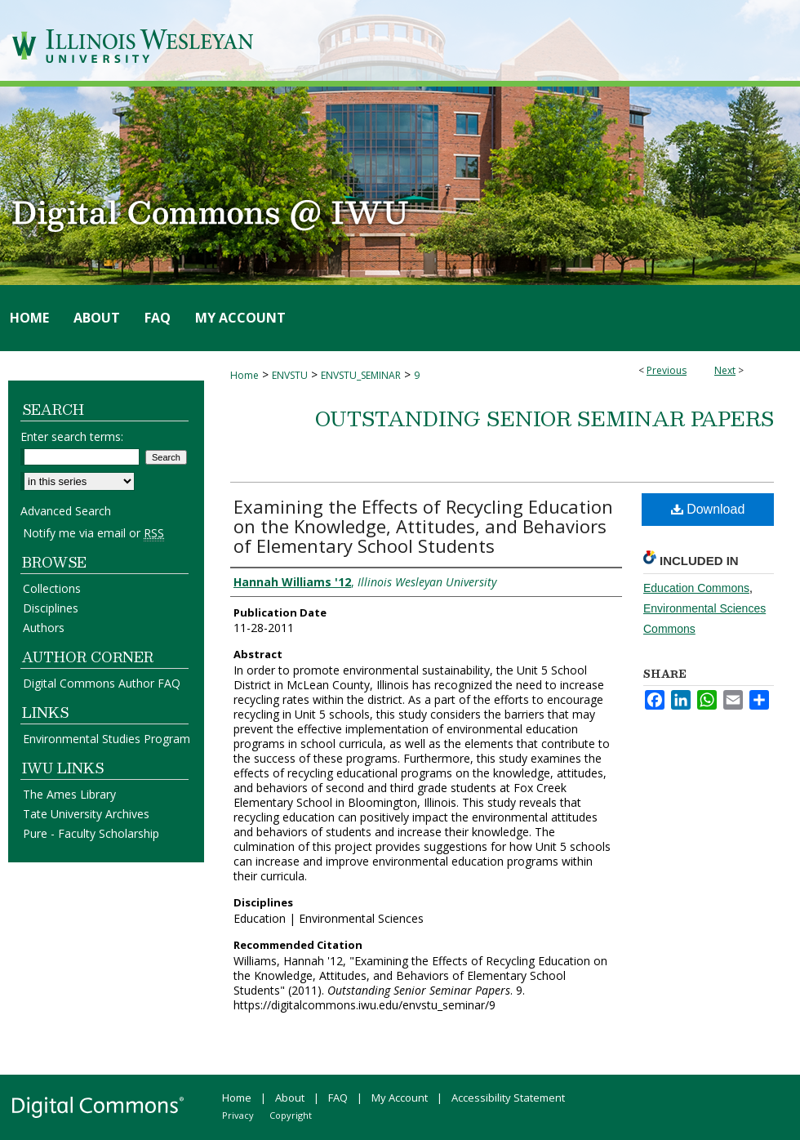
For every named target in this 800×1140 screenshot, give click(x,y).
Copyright (290, 1115)
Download (708, 509)
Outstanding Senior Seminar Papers (544, 418)
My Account (399, 1097)
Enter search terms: (71, 436)
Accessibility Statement (508, 1097)
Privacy (238, 1115)
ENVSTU (290, 375)
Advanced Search (65, 511)
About (289, 1097)
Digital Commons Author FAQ (101, 683)
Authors (43, 627)
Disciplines (50, 608)
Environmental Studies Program (106, 738)
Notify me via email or (93, 533)
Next (725, 370)
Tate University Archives (86, 814)
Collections (52, 588)
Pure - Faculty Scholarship (91, 833)
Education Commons (696, 587)
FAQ (338, 1097)
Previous (667, 370)
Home (244, 375)
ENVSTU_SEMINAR (361, 375)
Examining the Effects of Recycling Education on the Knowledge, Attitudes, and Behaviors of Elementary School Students (423, 526)
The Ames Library (69, 794)
